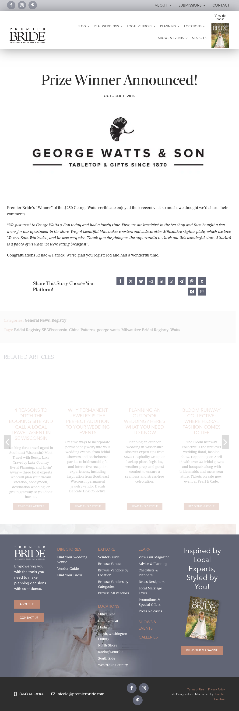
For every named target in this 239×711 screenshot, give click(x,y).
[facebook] (11, 5)
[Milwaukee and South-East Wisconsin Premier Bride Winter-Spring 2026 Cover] (220, 24)
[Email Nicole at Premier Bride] (77, 694)
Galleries (148, 637)
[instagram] (22, 5)
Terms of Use (195, 689)
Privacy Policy (216, 689)
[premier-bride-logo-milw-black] (27, 29)
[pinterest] (32, 5)
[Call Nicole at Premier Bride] (29, 694)
